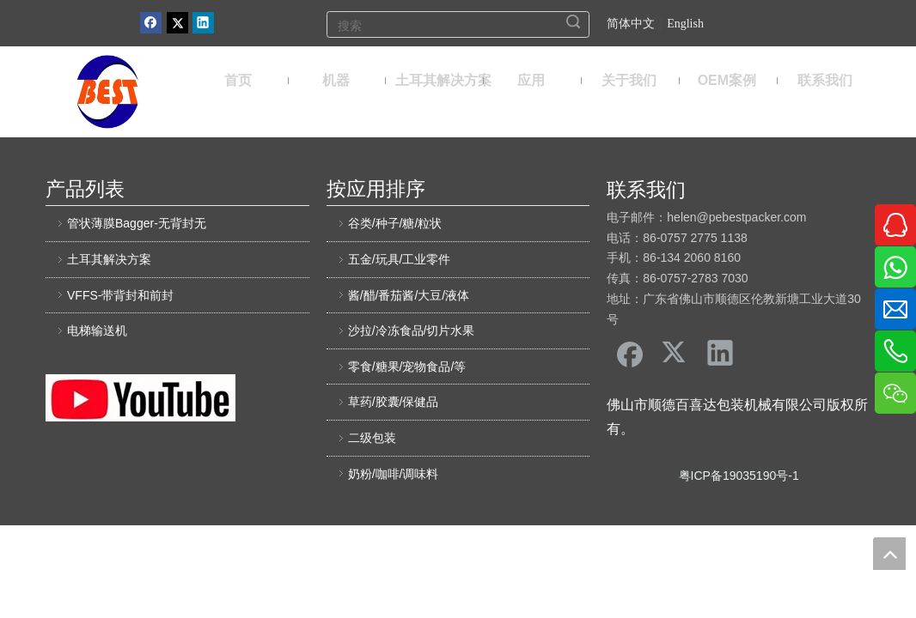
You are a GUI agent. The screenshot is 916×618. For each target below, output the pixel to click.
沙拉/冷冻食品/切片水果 (411, 330)
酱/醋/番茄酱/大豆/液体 (409, 295)
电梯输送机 (97, 330)
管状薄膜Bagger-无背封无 (136, 223)
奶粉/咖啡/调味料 (393, 474)
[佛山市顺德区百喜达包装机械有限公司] (107, 92)
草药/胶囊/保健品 (393, 402)
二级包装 (372, 438)
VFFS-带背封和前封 (120, 295)
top (889, 553)
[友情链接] (140, 397)
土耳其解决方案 (109, 259)
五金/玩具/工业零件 (399, 259)
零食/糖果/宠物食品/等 (407, 366)
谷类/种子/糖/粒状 (395, 223)
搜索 (573, 21)
